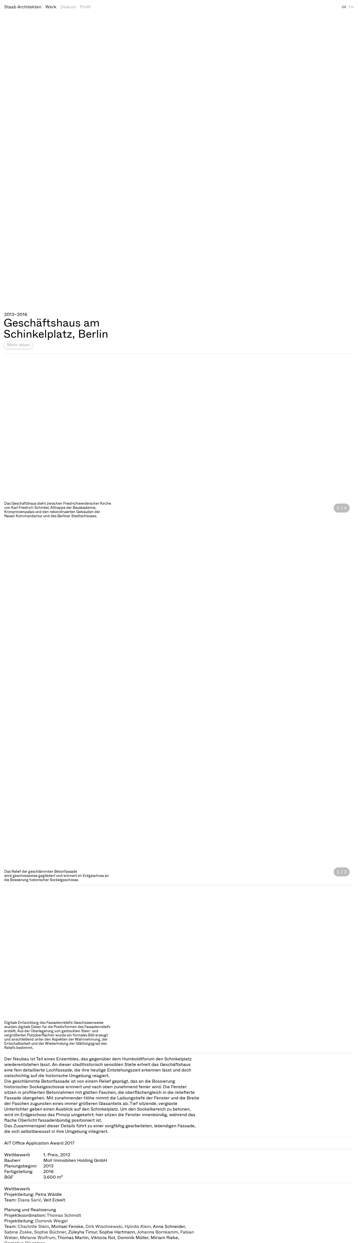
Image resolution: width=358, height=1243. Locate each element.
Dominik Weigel (51, 1221)
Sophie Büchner (50, 1232)
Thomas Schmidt (64, 1215)
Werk (50, 7)
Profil (85, 7)
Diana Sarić (29, 1200)
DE (344, 6)
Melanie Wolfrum (37, 1237)
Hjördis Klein (138, 1226)
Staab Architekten (22, 7)
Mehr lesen (18, 345)
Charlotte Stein (33, 1226)
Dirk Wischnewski (104, 1226)
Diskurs (68, 7)
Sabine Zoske (18, 1232)
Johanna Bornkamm (157, 1232)
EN (351, 6)
